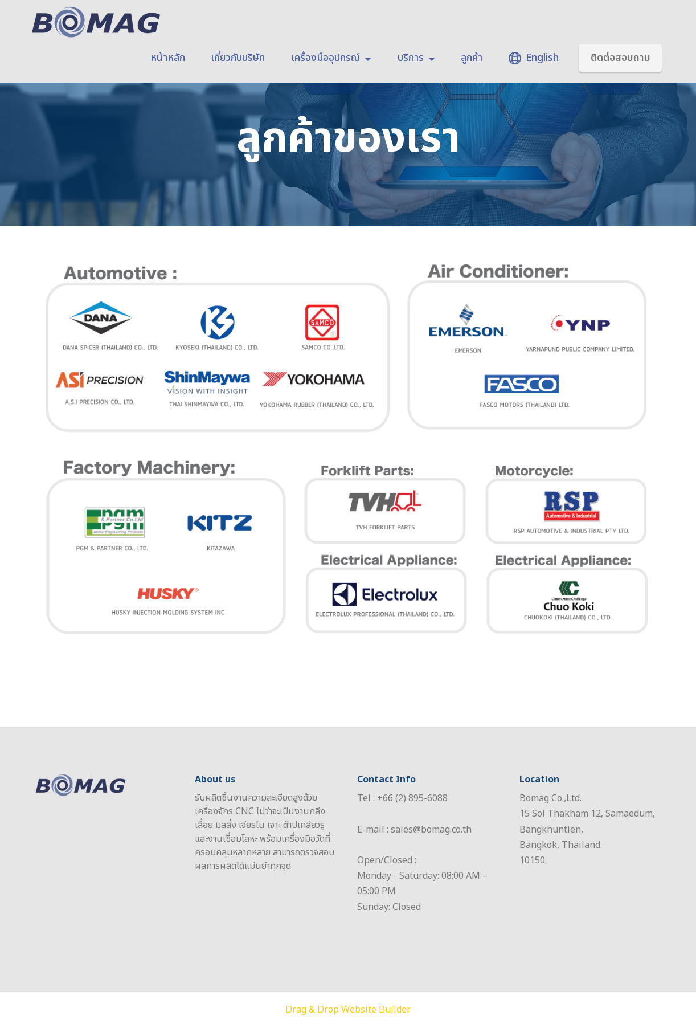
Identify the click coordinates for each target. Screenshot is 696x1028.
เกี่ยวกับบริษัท (238, 58)
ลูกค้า (471, 58)
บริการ (411, 58)
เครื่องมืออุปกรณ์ (325, 58)
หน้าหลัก (167, 58)
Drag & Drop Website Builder (348, 1009)
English (534, 58)
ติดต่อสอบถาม (620, 58)
